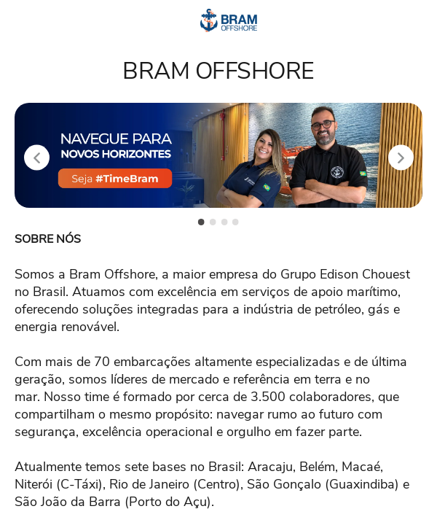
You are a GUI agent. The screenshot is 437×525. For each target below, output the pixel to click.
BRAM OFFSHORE (218, 71)
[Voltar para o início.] (229, 20)
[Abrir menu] (28, 21)
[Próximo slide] (401, 158)
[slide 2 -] (213, 222)
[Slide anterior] (37, 158)
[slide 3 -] (224, 222)
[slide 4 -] (235, 222)
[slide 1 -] (201, 222)
